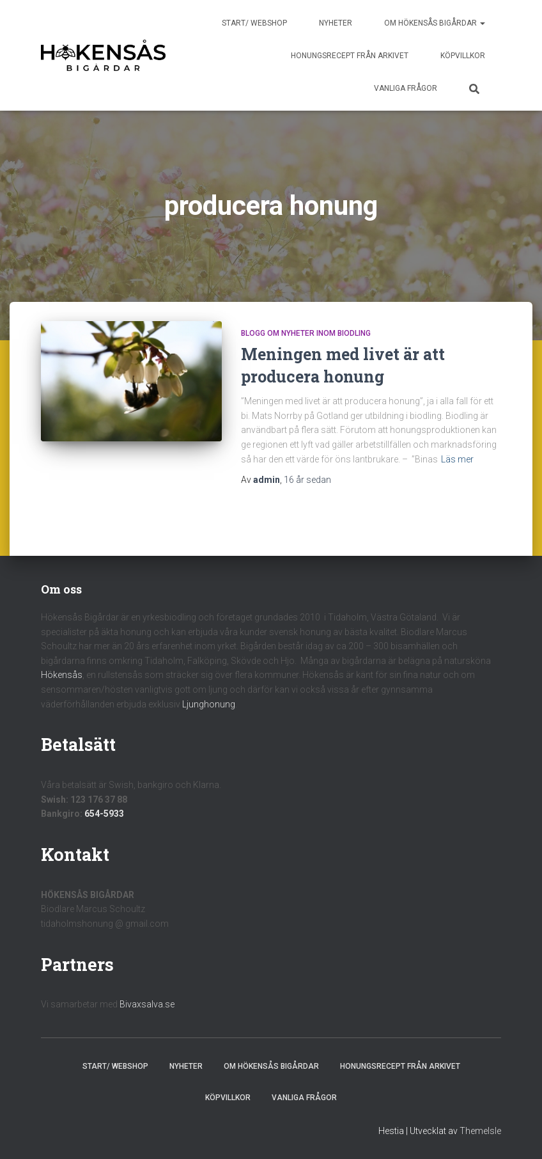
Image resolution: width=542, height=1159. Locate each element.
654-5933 (104, 813)
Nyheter (335, 23)
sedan (307, 480)
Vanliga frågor (405, 88)
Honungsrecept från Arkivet (349, 55)
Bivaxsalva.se (147, 1004)
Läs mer (457, 459)
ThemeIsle (480, 1131)
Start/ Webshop (254, 23)
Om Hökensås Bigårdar (434, 23)
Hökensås (61, 675)
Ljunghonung (208, 704)
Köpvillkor (462, 55)
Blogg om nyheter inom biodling (306, 333)
